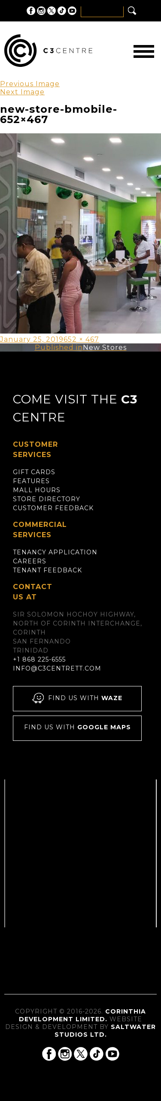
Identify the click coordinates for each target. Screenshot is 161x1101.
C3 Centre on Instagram (41, 10)
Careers (29, 561)
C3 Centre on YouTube (72, 10)
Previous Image (30, 84)
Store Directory (46, 499)
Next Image (22, 92)
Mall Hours (37, 490)
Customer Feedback (53, 508)
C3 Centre (48, 50)
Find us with (77, 698)
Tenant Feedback (47, 570)
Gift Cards (34, 472)
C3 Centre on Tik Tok (62, 10)
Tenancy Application (55, 552)
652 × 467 (81, 339)
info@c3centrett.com (57, 668)
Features (31, 481)
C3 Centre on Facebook (31, 10)
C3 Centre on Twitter (51, 10)
